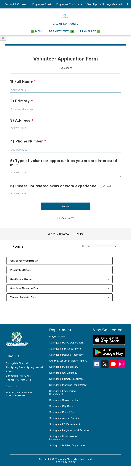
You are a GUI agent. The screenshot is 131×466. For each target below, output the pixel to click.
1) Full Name (23, 81)
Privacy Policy (65, 217)
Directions (11, 386)
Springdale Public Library (63, 366)
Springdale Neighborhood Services (69, 430)
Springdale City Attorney (63, 372)
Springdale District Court (63, 412)
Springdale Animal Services (65, 418)
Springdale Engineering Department (62, 392)
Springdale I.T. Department (64, 424)
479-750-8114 (23, 379)
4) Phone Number (28, 141)
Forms (79, 233)
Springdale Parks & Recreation (66, 354)
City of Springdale (58, 233)
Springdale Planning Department (67, 384)
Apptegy (72, 461)
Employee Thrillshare (69, 4)
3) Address (22, 120)
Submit (66, 206)
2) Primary (21, 101)
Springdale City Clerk (61, 406)
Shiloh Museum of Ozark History (68, 360)
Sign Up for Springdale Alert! (105, 4)
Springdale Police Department (66, 342)
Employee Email (41, 4)
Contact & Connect (16, 4)
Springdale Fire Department (65, 348)
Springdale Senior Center (63, 400)
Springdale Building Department (67, 445)
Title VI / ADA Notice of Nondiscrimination (19, 394)
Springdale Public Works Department (63, 438)
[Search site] (127, 4)
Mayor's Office (57, 336)
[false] (100, 246)
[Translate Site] (89, 31)
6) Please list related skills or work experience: (60, 186)
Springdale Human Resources (66, 378)
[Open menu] (37, 31)
